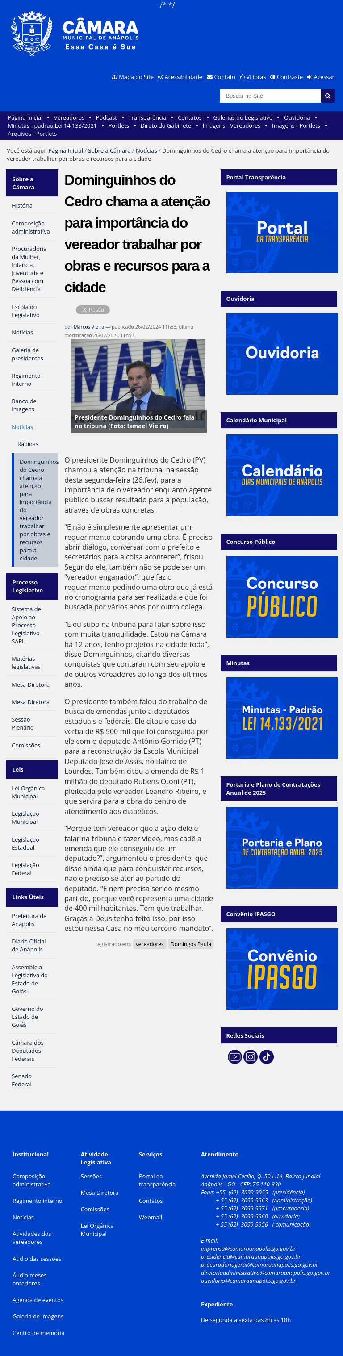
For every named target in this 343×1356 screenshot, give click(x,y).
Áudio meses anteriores (29, 1268)
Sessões (91, 1164)
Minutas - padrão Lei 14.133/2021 (52, 125)
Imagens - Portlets (296, 125)
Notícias (146, 150)
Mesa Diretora (100, 1181)
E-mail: (210, 1229)
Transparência (148, 117)
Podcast (106, 117)
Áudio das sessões (37, 1247)
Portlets (119, 125)
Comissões (95, 1197)
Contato (225, 77)
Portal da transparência (157, 1168)
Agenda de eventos (38, 1288)
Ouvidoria (297, 117)
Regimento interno (37, 1189)
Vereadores (69, 117)
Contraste (290, 77)
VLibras (256, 77)
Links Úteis (27, 887)
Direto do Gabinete (165, 125)
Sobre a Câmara (109, 150)
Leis (17, 762)
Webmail (150, 1206)
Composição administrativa (31, 1168)
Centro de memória (38, 1321)
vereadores (150, 944)
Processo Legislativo (27, 582)
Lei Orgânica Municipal (97, 1218)
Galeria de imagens (38, 1305)
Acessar (324, 77)
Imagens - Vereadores (232, 125)
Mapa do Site (136, 77)
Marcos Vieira (89, 326)
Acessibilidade (183, 77)
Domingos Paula (191, 944)
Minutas (238, 663)
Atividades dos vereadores (32, 1226)
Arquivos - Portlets (32, 133)
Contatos (190, 117)
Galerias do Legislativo (242, 117)
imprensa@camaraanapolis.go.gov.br (248, 1237)
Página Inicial (25, 117)
